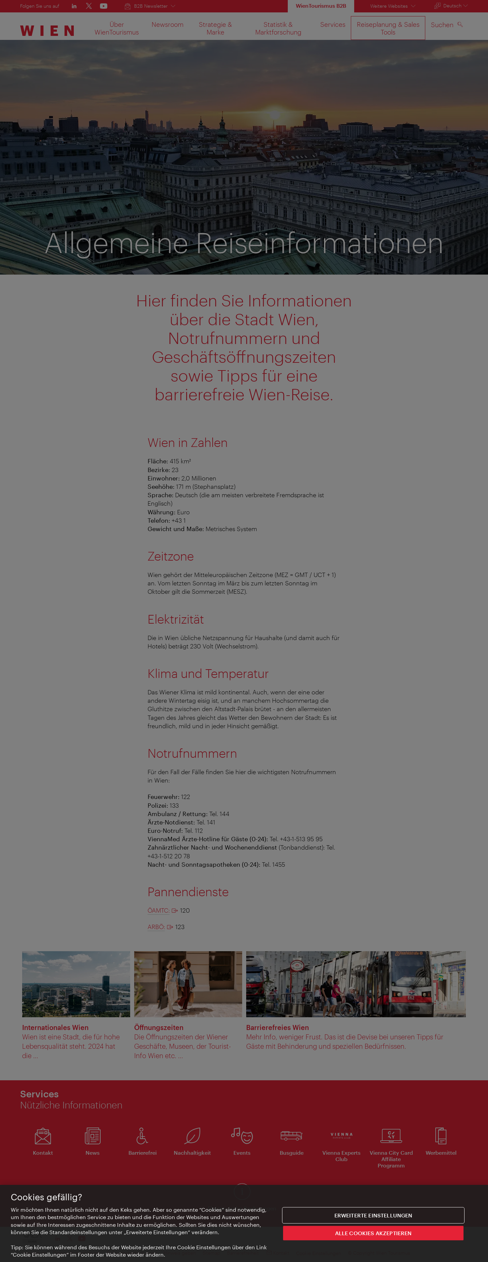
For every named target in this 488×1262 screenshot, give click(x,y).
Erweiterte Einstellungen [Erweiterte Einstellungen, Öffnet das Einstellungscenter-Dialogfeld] (373, 1217)
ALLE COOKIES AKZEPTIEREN (373, 1235)
